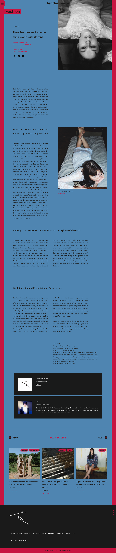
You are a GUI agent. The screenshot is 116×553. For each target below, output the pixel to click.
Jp (110, 3)
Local (44, 533)
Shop (13, 533)
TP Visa (67, 533)
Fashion (27, 533)
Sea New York (61, 195)
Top (73, 533)
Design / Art (36, 533)
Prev (13, 439)
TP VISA (38, 387)
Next (102, 439)
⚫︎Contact (14, 540)
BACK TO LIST (57, 439)
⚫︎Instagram (23, 540)
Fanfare (60, 533)
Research (51, 533)
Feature (19, 533)
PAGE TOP (113, 515)
